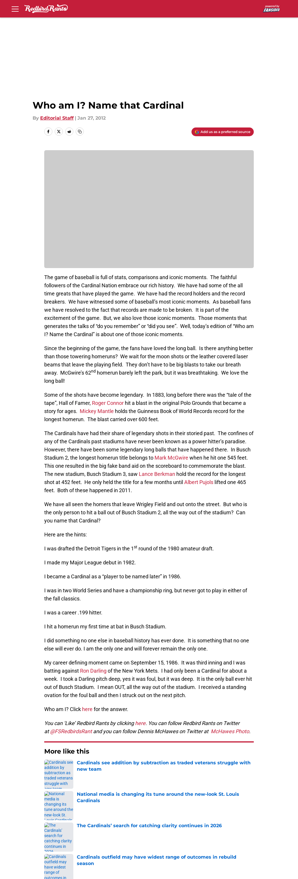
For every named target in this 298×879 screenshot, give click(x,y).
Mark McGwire (172, 458)
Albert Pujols (199, 482)
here (87, 709)
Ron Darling (94, 671)
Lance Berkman (157, 474)
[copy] (80, 131)
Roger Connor (108, 403)
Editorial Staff (57, 118)
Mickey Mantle (97, 411)
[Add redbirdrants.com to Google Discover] (222, 131)
